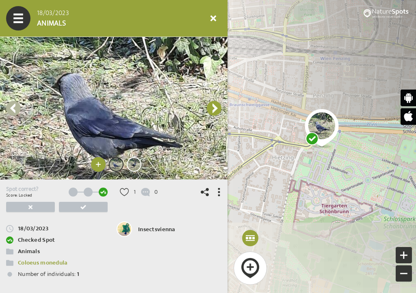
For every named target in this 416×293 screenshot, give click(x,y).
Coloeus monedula (42, 263)
